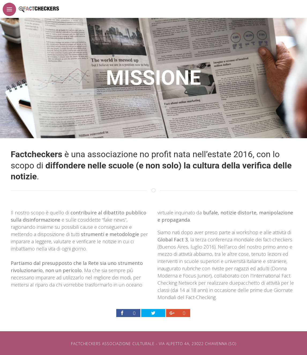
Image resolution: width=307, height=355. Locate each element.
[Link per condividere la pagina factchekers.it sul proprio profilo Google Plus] (178, 313)
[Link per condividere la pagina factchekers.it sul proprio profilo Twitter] (153, 313)
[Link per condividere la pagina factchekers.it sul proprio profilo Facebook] (128, 313)
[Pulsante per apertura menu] (9, 9)
